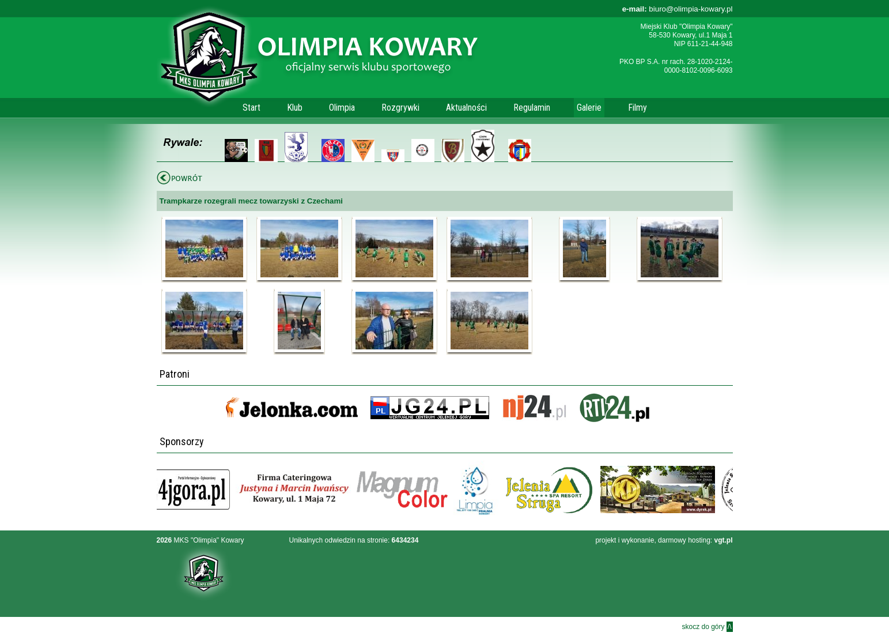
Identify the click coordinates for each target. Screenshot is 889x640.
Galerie (589, 107)
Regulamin (531, 107)
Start (251, 107)
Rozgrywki (400, 107)
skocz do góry (707, 627)
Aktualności (466, 107)
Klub (294, 107)
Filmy (637, 107)
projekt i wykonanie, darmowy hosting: (663, 540)
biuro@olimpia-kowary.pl (677, 9)
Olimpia (342, 107)
